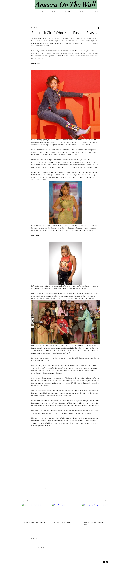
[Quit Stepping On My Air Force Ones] (95, 511)
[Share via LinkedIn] (41, 488)
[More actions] (98, 28)
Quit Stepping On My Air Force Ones (94, 523)
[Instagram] (107, 562)
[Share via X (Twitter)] (37, 488)
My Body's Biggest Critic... (63, 522)
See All (107, 500)
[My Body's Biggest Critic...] (65, 511)
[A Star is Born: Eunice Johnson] (35, 511)
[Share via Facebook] (32, 488)
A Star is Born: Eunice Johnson (35, 522)
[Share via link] (46, 488)
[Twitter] (104, 562)
